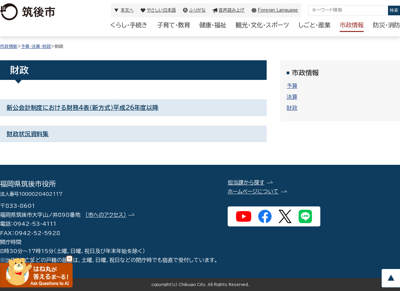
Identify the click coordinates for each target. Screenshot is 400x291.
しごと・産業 (314, 25)
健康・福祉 (212, 25)
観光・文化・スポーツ (262, 25)
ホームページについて (253, 191)
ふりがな (197, 10)
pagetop (390, 278)
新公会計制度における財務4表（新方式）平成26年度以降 (82, 108)
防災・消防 (386, 25)
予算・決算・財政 (36, 46)
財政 (292, 108)
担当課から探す (246, 182)
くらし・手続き (129, 25)
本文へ (127, 10)
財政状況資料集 (28, 134)
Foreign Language (278, 10)
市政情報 (352, 25)
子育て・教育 (173, 25)
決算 (292, 97)
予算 (292, 86)
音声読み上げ (232, 10)
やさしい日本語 (161, 10)
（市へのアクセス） (105, 214)
